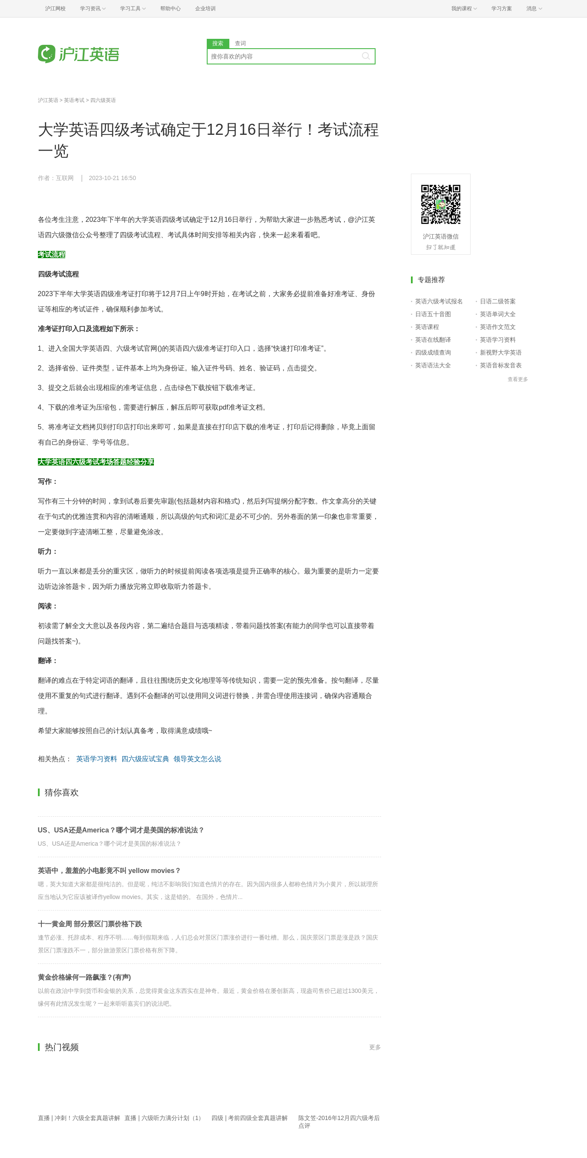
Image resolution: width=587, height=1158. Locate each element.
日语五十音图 (433, 314)
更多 (375, 1047)
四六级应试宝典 (145, 758)
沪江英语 (48, 100)
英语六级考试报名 (439, 301)
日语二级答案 (498, 301)
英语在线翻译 (433, 339)
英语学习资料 (96, 758)
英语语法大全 (433, 365)
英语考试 (74, 100)
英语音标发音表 (501, 365)
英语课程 (427, 326)
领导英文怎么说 (197, 758)
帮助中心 (170, 9)
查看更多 (518, 379)
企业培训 (205, 9)
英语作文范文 (498, 326)
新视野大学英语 (501, 352)
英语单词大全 (498, 314)
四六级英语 (103, 100)
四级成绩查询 (433, 352)
